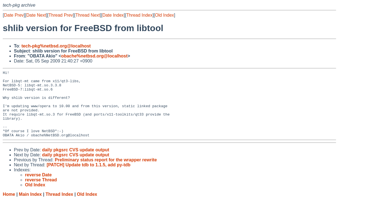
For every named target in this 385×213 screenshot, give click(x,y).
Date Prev (14, 15)
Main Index (30, 207)
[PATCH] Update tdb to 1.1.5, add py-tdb (89, 178)
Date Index (113, 15)
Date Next (36, 15)
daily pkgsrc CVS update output (75, 163)
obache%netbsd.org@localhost (94, 56)
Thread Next (87, 15)
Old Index (164, 15)
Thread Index (139, 15)
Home (9, 207)
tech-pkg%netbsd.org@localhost (56, 46)
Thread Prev (61, 15)
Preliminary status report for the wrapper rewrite (106, 173)
